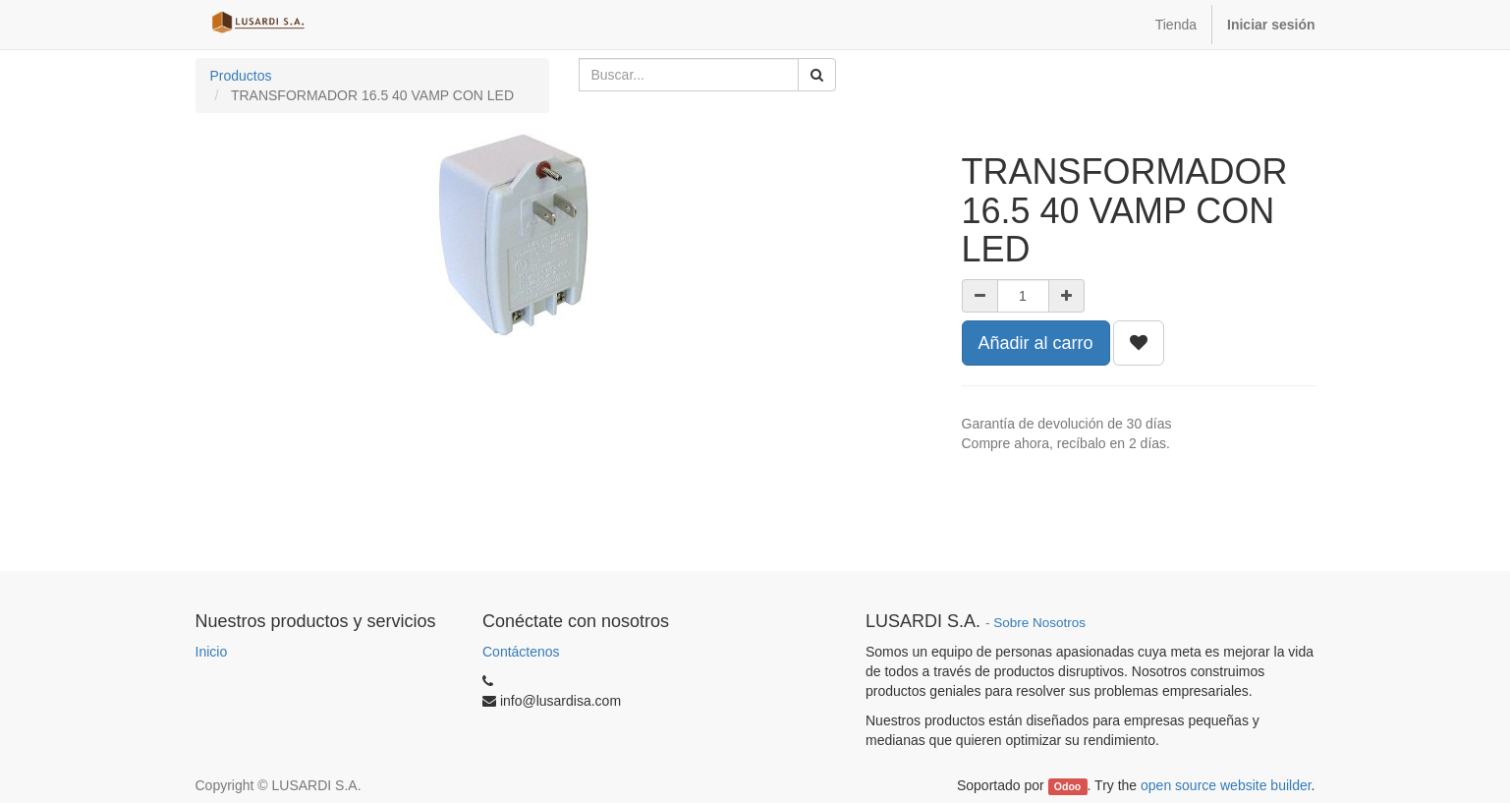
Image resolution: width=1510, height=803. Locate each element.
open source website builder (1226, 785)
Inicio (212, 652)
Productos (241, 76)
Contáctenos (521, 652)
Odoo (1067, 786)
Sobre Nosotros (1039, 622)
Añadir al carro (1036, 343)
